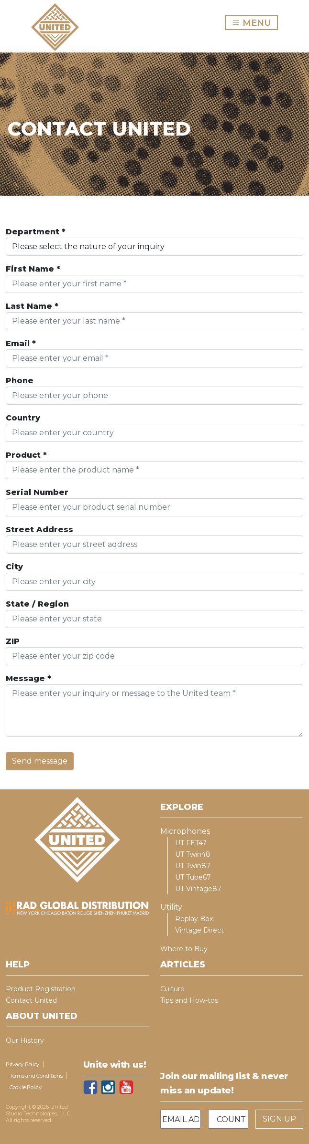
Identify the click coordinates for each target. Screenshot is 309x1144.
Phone (19, 380)
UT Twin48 (192, 854)
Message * (28, 678)
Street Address (39, 529)
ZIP (13, 641)
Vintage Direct (199, 930)
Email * (21, 343)
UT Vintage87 (198, 888)
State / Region (37, 604)
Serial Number (37, 492)
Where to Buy (184, 949)
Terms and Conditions (36, 1075)
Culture (172, 989)
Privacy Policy (22, 1064)
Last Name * (32, 306)
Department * (36, 231)
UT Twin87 (192, 865)
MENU (254, 22)
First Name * (33, 268)
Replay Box (194, 918)
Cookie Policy (25, 1087)
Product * (26, 455)
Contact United (31, 1000)
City (14, 566)
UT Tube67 (193, 877)
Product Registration (41, 989)
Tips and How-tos (189, 1000)
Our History (25, 1040)
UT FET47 (191, 843)
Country (23, 417)
